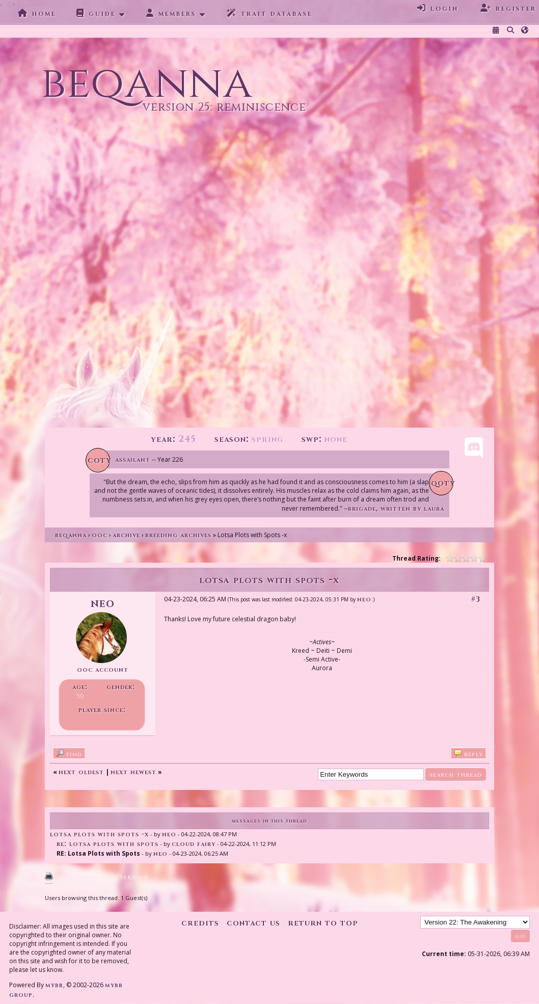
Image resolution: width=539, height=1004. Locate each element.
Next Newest (133, 772)
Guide (96, 13)
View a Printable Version (102, 877)
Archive (126, 535)
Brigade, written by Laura (396, 508)
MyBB (54, 985)
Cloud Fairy (193, 844)
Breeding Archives (178, 535)
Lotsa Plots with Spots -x (99, 834)
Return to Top (323, 922)
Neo (364, 599)
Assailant (132, 459)
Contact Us (253, 922)
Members (171, 13)
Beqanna (71, 535)
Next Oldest (81, 772)
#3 (475, 599)
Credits (200, 922)
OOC (99, 535)
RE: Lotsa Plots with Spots (107, 844)
